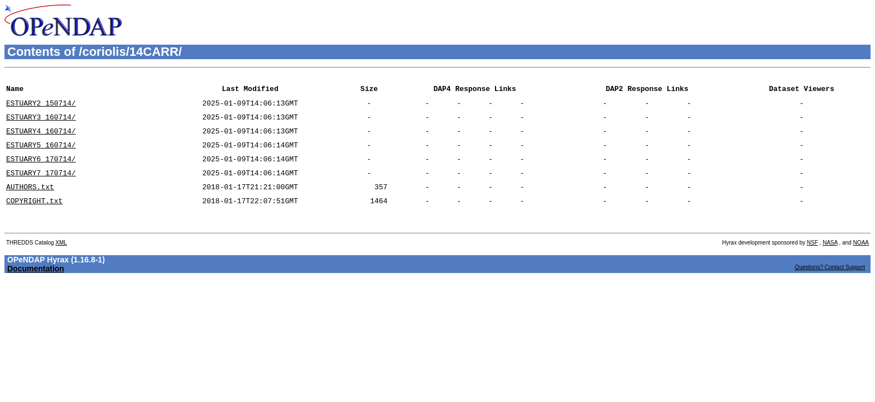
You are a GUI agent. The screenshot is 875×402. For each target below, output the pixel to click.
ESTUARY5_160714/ (41, 155)
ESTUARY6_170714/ (41, 170)
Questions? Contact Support (830, 287)
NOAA (861, 263)
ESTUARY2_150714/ (41, 108)
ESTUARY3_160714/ (41, 123)
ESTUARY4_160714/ (41, 139)
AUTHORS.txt (30, 202)
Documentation (35, 288)
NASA (830, 263)
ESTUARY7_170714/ (41, 186)
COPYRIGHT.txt (34, 217)
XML (61, 263)
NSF (812, 263)
